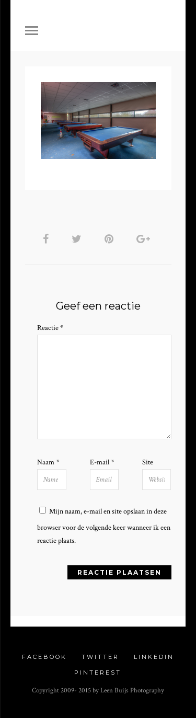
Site (147, 462)
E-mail (102, 462)
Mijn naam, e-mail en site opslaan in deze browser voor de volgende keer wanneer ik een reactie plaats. (103, 526)
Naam (48, 462)
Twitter (100, 656)
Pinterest (97, 672)
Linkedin (154, 656)
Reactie (50, 328)
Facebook (44, 656)
